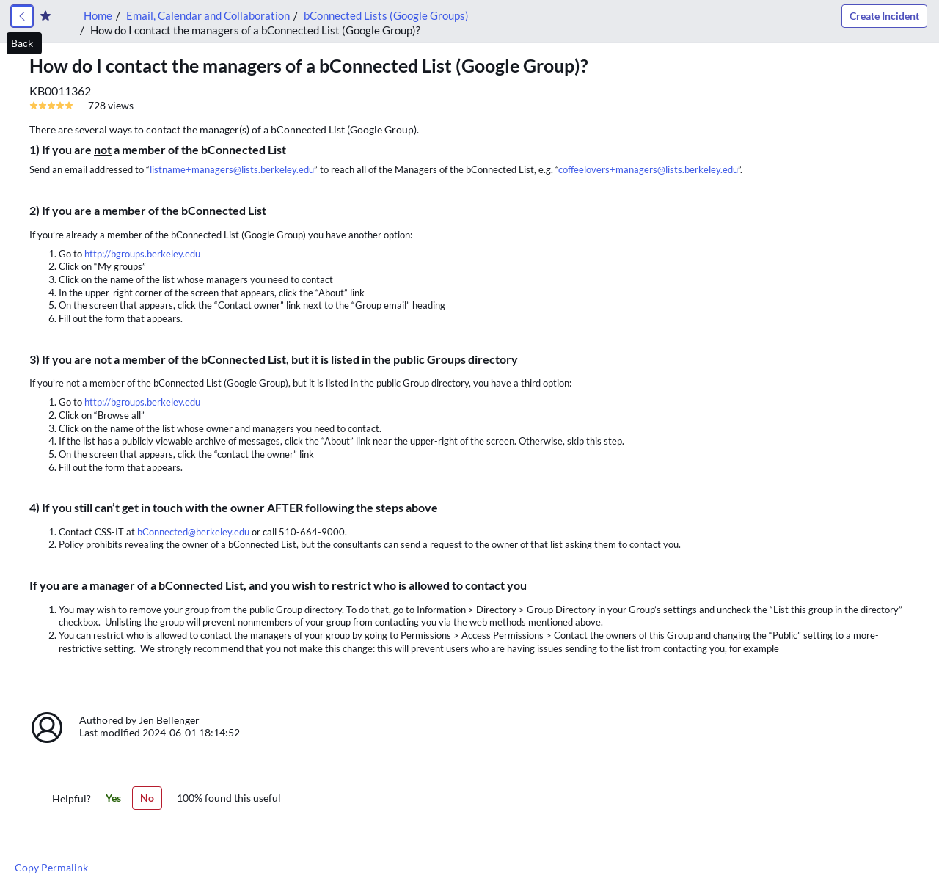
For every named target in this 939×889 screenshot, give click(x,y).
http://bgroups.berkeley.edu (142, 254)
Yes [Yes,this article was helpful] (113, 797)
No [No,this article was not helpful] (147, 797)
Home (98, 15)
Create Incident (884, 16)
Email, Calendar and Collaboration (208, 15)
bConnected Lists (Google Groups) (386, 15)
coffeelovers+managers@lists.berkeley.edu (648, 169)
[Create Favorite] (45, 16)
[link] (22, 16)
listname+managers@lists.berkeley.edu (232, 169)
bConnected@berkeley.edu (193, 532)
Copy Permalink (51, 867)
